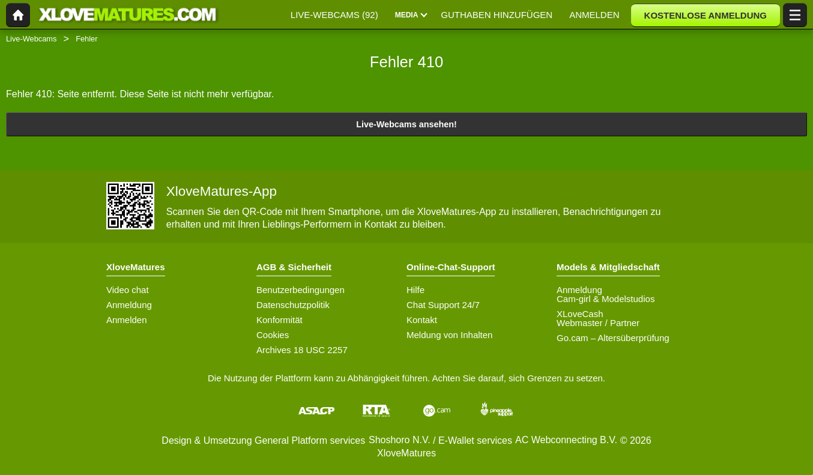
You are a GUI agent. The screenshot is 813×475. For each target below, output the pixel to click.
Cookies (272, 335)
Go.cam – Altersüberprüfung (613, 338)
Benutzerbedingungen (300, 290)
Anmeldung (129, 305)
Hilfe (415, 290)
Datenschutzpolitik (293, 305)
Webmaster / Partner (598, 323)
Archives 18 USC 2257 (302, 350)
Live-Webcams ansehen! (406, 124)
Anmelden (126, 320)
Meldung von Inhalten (449, 335)
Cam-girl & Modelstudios (605, 299)
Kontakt (421, 320)
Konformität (279, 320)
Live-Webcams (31, 38)
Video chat (127, 290)
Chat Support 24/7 (443, 305)
